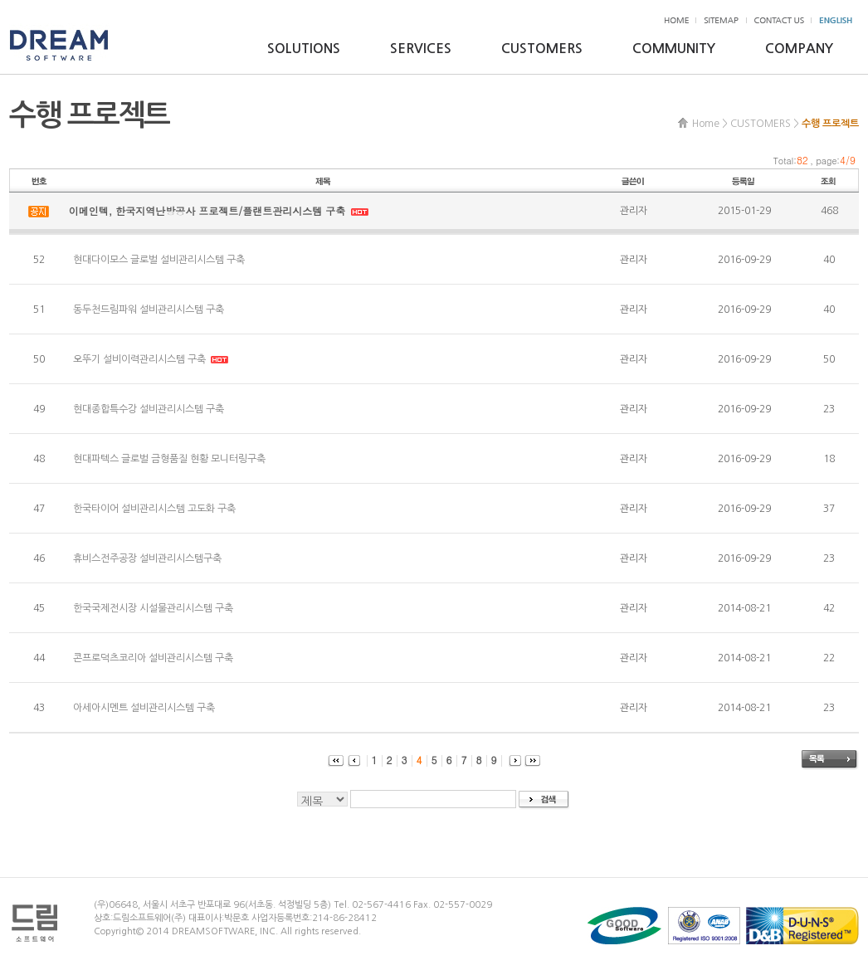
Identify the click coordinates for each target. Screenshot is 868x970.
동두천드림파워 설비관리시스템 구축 (148, 309)
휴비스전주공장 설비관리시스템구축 (147, 558)
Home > (710, 124)
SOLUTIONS (303, 48)
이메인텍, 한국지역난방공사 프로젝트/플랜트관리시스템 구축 (209, 210)
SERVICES (420, 48)
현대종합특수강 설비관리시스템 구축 (148, 409)
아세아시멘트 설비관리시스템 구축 (144, 708)
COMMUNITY (673, 48)
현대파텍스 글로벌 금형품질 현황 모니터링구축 (169, 459)
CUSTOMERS (542, 48)
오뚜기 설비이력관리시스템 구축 (140, 359)
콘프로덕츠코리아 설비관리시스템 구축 (153, 658)
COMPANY (799, 48)
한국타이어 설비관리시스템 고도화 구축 (154, 509)
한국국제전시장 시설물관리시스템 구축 (153, 608)
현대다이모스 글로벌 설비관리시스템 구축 (159, 260)
